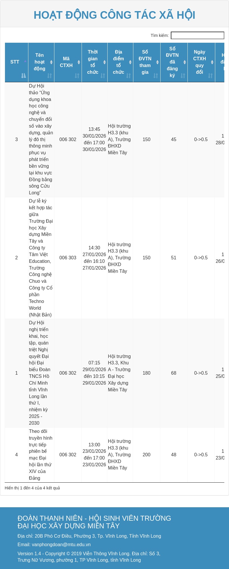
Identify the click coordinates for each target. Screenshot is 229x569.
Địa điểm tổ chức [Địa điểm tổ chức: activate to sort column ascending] (118, 62)
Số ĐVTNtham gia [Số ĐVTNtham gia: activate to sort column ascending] (145, 62)
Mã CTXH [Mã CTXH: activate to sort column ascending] (66, 62)
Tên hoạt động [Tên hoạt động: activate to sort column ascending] (39, 62)
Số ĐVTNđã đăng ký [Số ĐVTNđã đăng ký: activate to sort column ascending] (172, 62)
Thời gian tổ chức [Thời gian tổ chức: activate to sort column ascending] (93, 62)
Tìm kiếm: (187, 35)
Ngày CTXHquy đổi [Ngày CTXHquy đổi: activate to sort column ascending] (199, 62)
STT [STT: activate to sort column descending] (14, 61)
